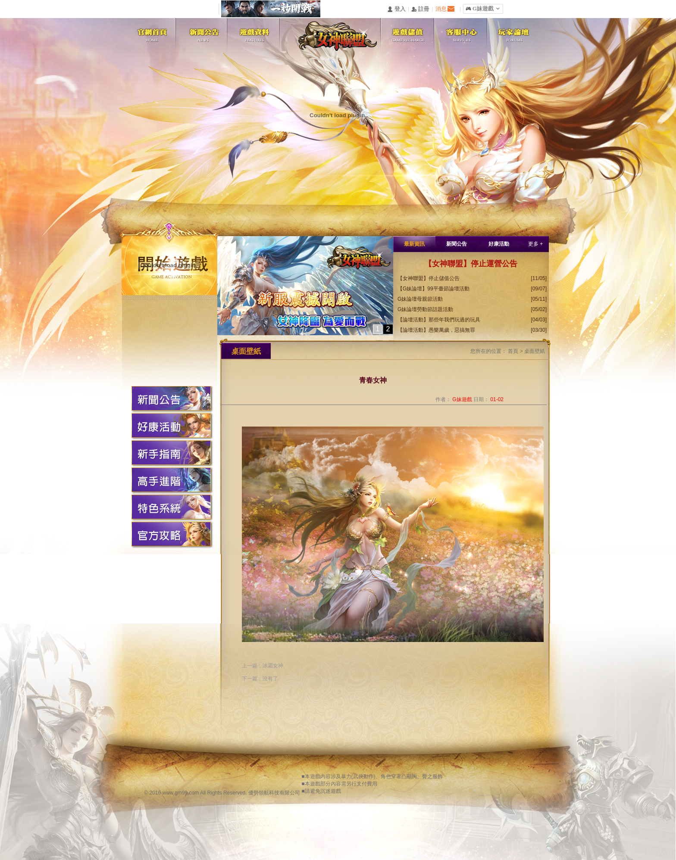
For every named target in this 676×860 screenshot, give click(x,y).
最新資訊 (414, 244)
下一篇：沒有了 (260, 679)
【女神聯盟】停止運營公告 (470, 263)
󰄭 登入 (396, 9)
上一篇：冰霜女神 (262, 666)
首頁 (513, 351)
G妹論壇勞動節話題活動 (425, 309)
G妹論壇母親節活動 (420, 299)
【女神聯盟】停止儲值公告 (428, 278)
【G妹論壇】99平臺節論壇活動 (433, 289)
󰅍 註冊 (420, 9)
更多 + (535, 244)
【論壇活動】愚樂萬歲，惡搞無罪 (436, 330)
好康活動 (498, 244)
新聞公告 (456, 244)
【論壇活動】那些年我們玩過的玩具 (438, 320)
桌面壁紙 (534, 351)
